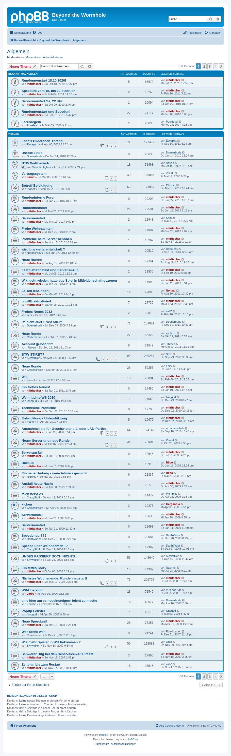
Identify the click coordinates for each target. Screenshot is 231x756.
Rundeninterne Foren (38, 197)
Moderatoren (33, 57)
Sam (169, 217)
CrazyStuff (33, 497)
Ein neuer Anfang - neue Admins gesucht (54, 473)
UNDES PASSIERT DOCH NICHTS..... (50, 556)
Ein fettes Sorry (34, 568)
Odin (169, 641)
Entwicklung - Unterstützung (44, 418)
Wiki (25, 377)
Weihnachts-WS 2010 (38, 397)
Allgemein (18, 51)
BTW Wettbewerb (35, 163)
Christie (170, 185)
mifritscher (34, 83)
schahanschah (175, 428)
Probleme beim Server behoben (47, 239)
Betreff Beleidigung (37, 185)
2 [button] (204, 66)
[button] (221, 66)
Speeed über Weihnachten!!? (45, 546)
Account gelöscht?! (37, 344)
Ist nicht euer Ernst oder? (42, 322)
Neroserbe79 (35, 252)
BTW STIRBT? (33, 354)
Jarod (31, 177)
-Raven (31, 347)
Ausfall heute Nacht (37, 484)
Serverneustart (33, 218)
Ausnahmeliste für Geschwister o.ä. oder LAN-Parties (64, 429)
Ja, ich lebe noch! (36, 291)
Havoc (170, 162)
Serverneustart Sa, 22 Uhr (42, 101)
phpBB (102, 734)
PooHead (33, 125)
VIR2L (170, 173)
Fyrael (31, 380)
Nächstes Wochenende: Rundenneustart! (54, 578)
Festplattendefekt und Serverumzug (50, 270)
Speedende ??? (34, 535)
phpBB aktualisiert (36, 301)
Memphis (171, 493)
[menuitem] (37, 33)
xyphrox (171, 333)
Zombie (31, 604)
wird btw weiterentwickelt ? (43, 249)
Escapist (32, 144)
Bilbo (169, 462)
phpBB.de (132, 739)
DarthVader (34, 538)
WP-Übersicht (32, 590)
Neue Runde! (32, 260)
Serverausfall (32, 452)
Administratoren (53, 57)
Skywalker (33, 357)
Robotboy (172, 248)
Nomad (170, 290)
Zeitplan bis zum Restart (41, 664)
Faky (169, 365)
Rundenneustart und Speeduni (46, 111)
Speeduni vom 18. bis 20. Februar (48, 91)
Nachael (171, 567)
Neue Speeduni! (34, 621)
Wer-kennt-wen (33, 632)
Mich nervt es (32, 494)
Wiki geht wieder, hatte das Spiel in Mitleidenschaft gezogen (69, 280)
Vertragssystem (34, 174)
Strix (169, 354)
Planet (31, 188)
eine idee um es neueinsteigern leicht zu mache (59, 601)
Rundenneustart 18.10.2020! (44, 80)
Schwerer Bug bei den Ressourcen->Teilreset (57, 654)
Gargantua (173, 504)
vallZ (169, 311)
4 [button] (216, 66)
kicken (27, 504)
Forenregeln (31, 122)
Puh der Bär (173, 589)
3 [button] (210, 66)
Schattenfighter (41, 167)
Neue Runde (31, 334)
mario (30, 421)
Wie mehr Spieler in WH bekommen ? (51, 642)
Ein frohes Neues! (36, 387)
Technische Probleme (39, 408)
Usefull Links (32, 153)
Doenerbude (34, 156)
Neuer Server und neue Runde (46, 440)
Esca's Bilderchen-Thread (42, 141)
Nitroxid (31, 476)
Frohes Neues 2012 (37, 312)
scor (29, 315)
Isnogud (32, 400)
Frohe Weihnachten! (38, 228)
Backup (28, 463)
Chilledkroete (35, 337)
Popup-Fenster (33, 611)
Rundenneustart (34, 208)
